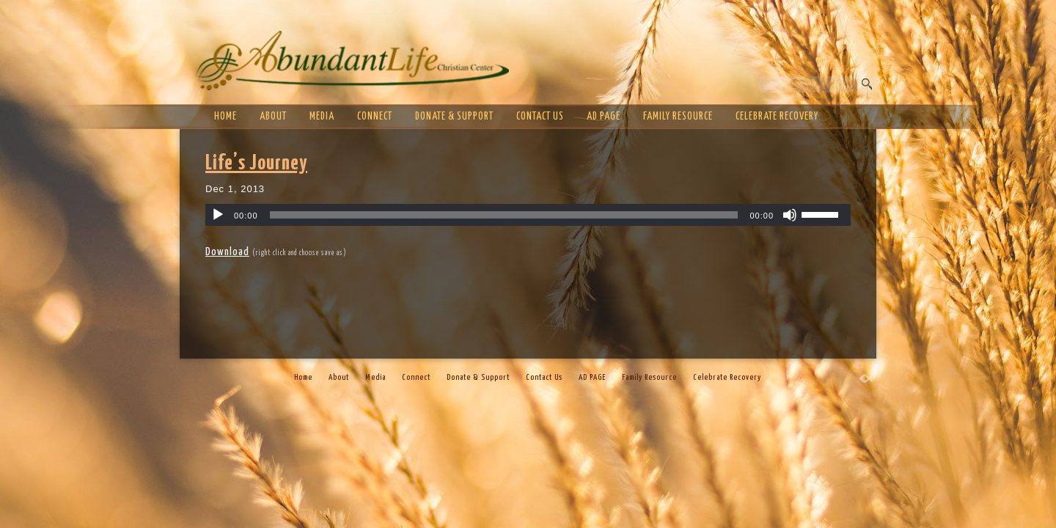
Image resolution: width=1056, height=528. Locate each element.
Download (227, 251)
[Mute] (789, 215)
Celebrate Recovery (777, 116)
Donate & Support (454, 116)
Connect (374, 116)
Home (225, 116)
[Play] (217, 215)
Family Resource (678, 116)
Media (321, 116)
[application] (528, 215)
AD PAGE (603, 116)
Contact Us (540, 116)
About (273, 116)
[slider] (504, 215)
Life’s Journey (256, 163)
